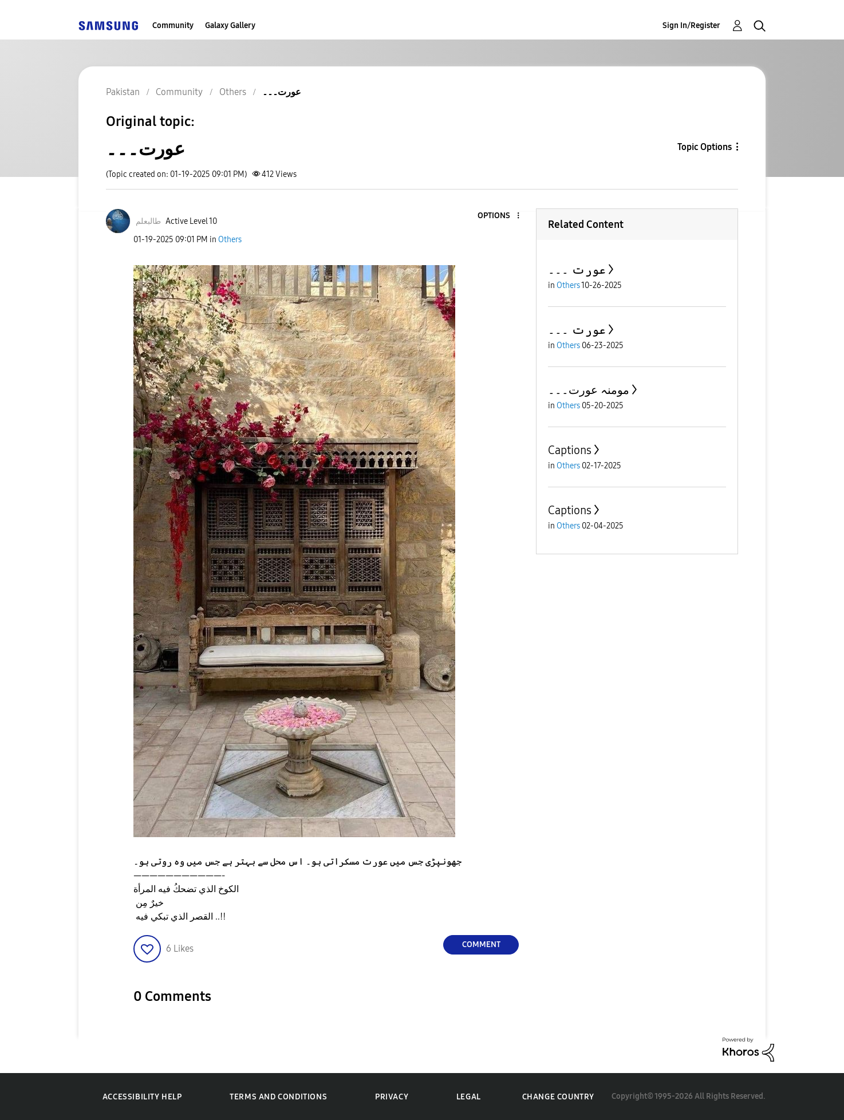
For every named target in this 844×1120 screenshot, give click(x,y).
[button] (499, 216)
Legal (468, 1097)
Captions (569, 450)
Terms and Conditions (278, 1097)
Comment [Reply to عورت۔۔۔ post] (481, 944)
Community (173, 25)
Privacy (391, 1097)
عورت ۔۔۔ (577, 270)
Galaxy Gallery (230, 25)
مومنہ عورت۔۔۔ (588, 390)
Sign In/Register (691, 25)
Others (230, 239)
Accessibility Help (142, 1097)
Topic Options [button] (704, 146)
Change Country (558, 1097)
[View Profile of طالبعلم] (148, 221)
